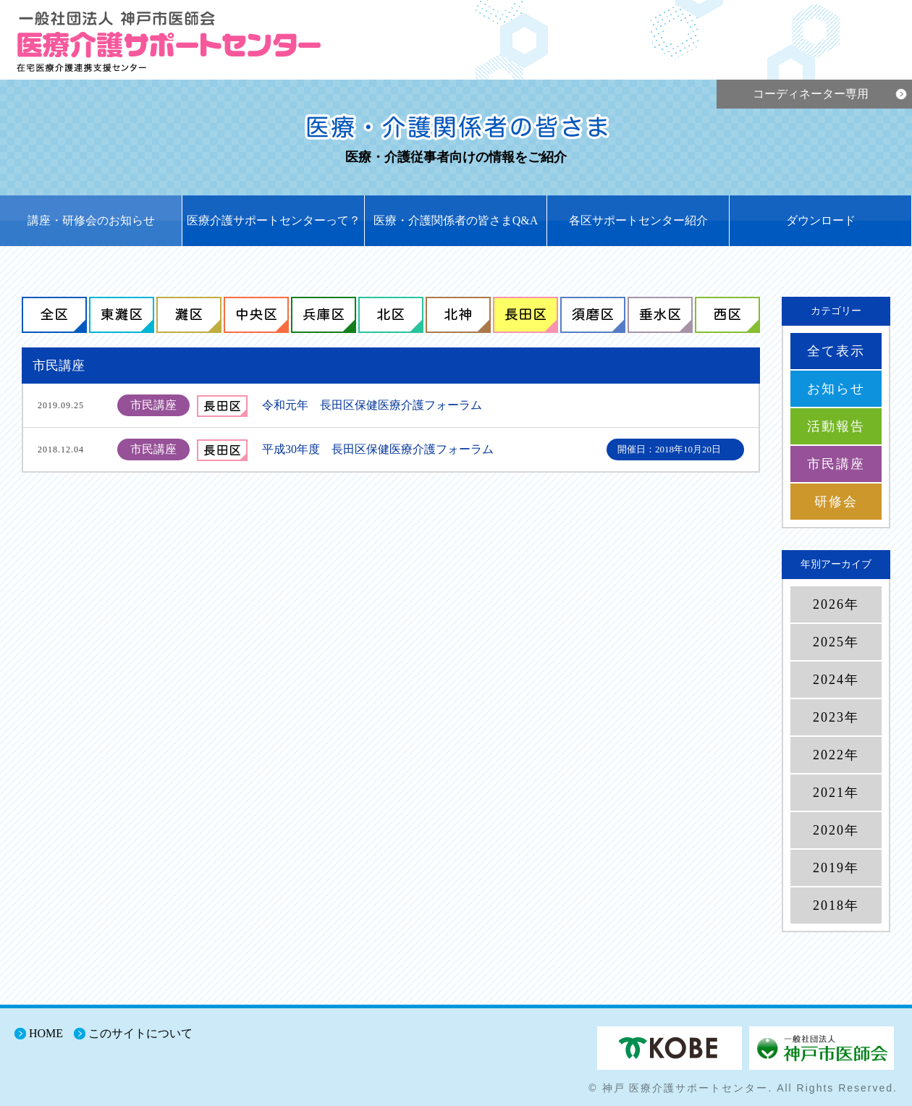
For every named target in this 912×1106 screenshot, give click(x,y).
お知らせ (836, 388)
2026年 (836, 604)
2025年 (836, 642)
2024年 (836, 679)
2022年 (836, 755)
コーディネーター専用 (811, 94)
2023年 (836, 717)
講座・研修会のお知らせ (91, 220)
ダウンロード (821, 220)
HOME (46, 1033)
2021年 (836, 792)
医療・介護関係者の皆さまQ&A (456, 220)
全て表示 (836, 351)
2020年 (836, 830)
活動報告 (836, 426)
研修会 (836, 501)
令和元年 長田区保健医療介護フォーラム (372, 405)
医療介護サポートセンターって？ (273, 220)
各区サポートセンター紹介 (638, 220)
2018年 (836, 905)
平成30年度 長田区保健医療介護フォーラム (378, 449)
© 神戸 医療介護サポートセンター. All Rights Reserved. (743, 1088)
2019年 (836, 868)
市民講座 (836, 464)
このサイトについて (140, 1033)
